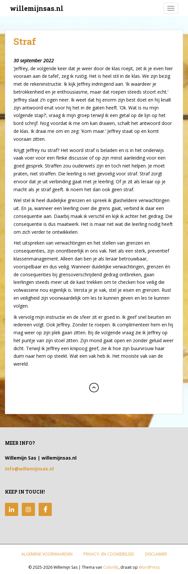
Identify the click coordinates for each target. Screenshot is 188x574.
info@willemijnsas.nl (29, 469)
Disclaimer (156, 554)
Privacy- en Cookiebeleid (108, 554)
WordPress (149, 567)
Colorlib (110, 567)
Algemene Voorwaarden (47, 554)
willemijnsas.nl (36, 8)
